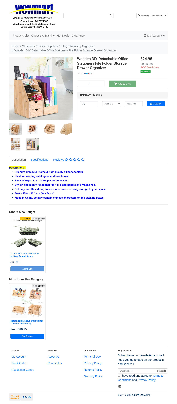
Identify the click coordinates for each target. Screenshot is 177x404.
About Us (53, 356)
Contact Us (55, 363)
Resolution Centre (22, 369)
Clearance (78, 35)
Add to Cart (122, 83)
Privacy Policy (93, 363)
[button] (154, 35)
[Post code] (134, 103)
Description (19, 159)
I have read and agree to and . (140, 377)
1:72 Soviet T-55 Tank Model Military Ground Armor (24, 255)
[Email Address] (137, 370)
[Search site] (110, 15)
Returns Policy (93, 369)
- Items (150, 15)
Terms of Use (92, 356)
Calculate (155, 104)
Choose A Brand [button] (41, 35)
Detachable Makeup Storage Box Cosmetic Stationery (26, 322)
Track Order (19, 363)
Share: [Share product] (84, 74)
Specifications (39, 159)
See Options (27, 336)
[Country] (111, 103)
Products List (21, 35)
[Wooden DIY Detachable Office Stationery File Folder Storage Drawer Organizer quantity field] (91, 84)
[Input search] (85, 15)
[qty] (89, 103)
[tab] (18, 159)
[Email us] (119, 386)
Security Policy (93, 376)
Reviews (68, 159)
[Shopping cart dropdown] (166, 15)
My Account (18, 356)
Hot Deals (63, 35)
